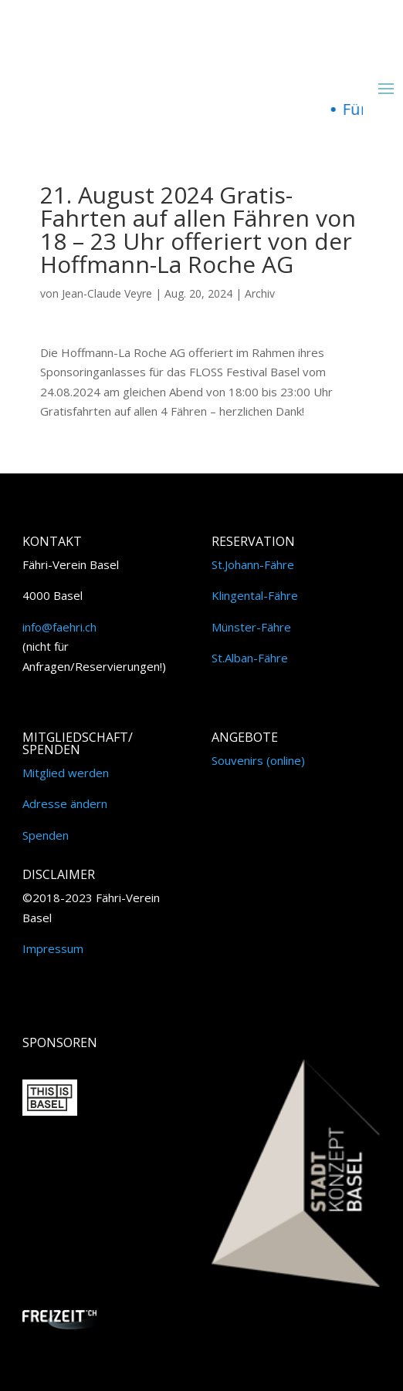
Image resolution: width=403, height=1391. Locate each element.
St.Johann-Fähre (253, 564)
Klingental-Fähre (255, 595)
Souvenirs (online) (258, 760)
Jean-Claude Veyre (107, 293)
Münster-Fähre (251, 627)
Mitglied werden (65, 772)
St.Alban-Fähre (250, 657)
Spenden (45, 835)
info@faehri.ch (59, 627)
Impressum (52, 948)
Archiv (260, 293)
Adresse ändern (64, 803)
